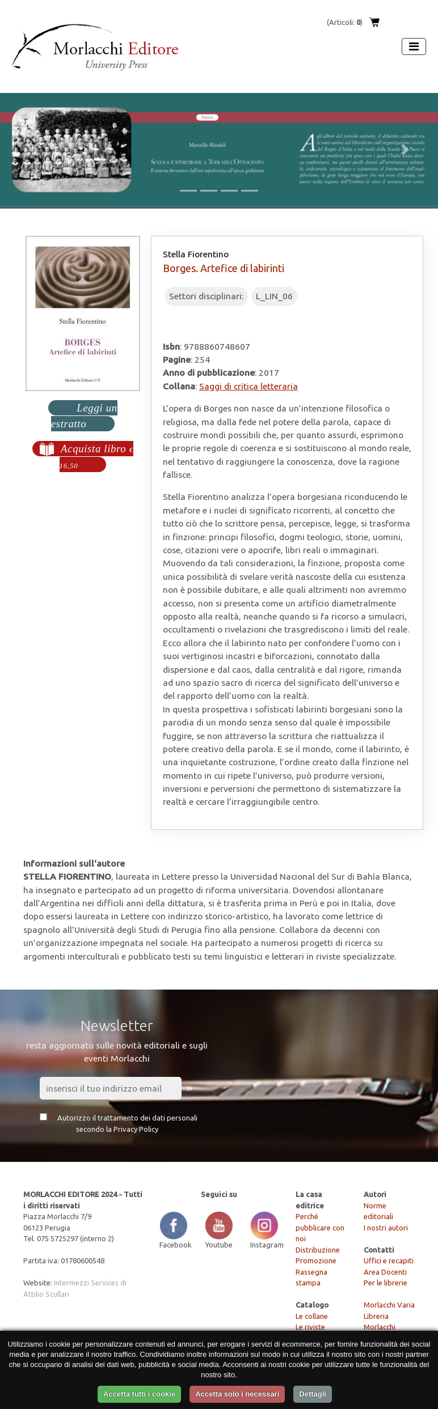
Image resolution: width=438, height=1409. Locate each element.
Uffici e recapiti (389, 1260)
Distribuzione (318, 1250)
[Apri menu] (414, 46)
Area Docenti (385, 1272)
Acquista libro (96, 456)
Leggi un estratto (84, 416)
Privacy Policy (135, 1129)
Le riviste (310, 1327)
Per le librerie (385, 1283)
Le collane (312, 1316)
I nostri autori (386, 1228)
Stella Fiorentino (196, 254)
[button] (33, 149)
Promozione (316, 1260)
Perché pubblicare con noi (320, 1227)
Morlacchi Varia (389, 1305)
